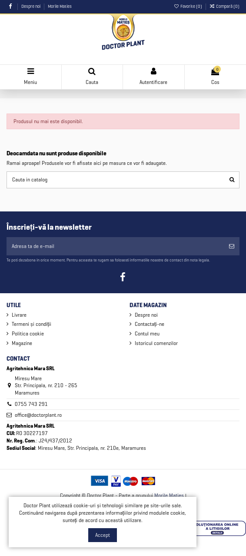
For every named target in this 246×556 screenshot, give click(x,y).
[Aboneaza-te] (231, 246)
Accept (102, 535)
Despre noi (31, 6)
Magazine (22, 343)
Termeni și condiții (31, 324)
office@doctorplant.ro (38, 415)
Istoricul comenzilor (156, 343)
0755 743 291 (31, 404)
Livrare (19, 314)
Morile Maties (60, 6)
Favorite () (188, 6)
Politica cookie (28, 333)
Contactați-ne (149, 324)
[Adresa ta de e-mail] (115, 246)
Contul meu (147, 333)
